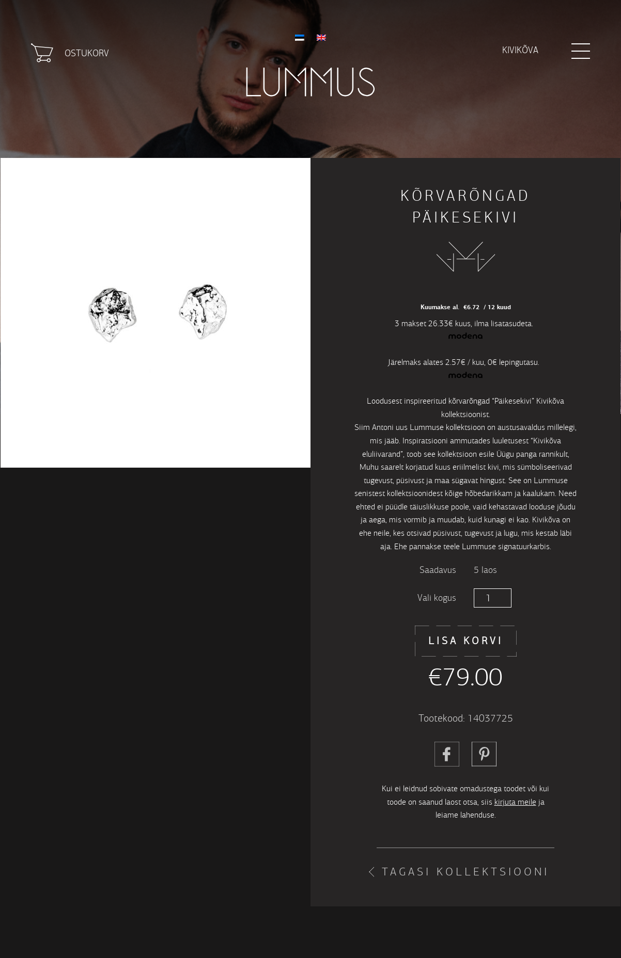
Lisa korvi (465, 641)
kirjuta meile (515, 802)
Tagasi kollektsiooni (465, 872)
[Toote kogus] (492, 598)
